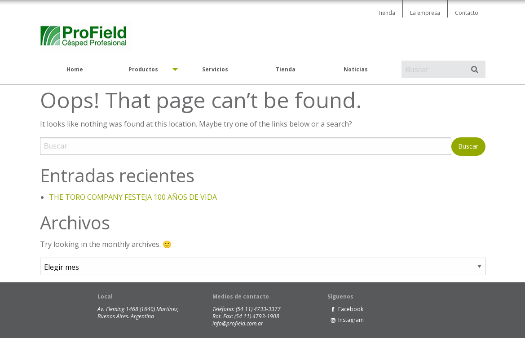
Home (74, 69)
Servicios (215, 69)
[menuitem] (75, 69)
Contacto (466, 13)
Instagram (351, 320)
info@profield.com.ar (237, 323)
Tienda (386, 13)
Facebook (350, 309)
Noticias (356, 69)
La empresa (425, 13)
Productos (143, 69)
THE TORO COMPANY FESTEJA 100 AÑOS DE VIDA (133, 197)
